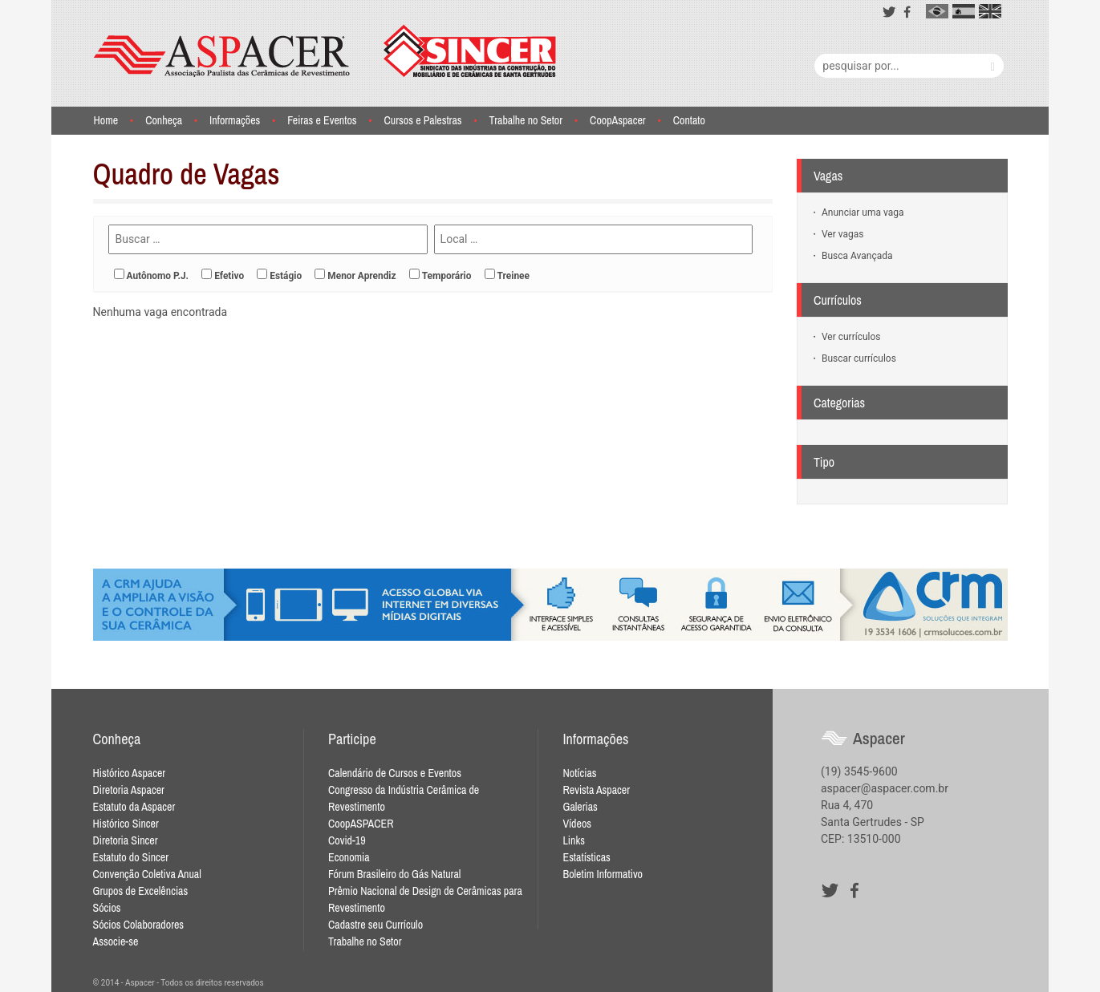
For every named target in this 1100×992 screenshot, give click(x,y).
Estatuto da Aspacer (134, 807)
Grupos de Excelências (141, 891)
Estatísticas (586, 857)
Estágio (286, 275)
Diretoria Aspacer (128, 790)
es (963, 11)
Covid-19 (347, 840)
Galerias (579, 807)
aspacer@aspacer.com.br (884, 788)
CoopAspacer (618, 120)
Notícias (579, 773)
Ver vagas (841, 234)
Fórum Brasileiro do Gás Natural (394, 874)
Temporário (447, 275)
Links (573, 840)
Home (105, 120)
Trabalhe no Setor (525, 120)
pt (937, 11)
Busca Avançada (855, 255)
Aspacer (325, 51)
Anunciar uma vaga (861, 212)
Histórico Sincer (126, 823)
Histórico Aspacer (129, 773)
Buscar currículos (857, 358)
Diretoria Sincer (125, 840)
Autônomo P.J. (158, 275)
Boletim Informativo (602, 874)
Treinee (513, 275)
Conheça (163, 120)
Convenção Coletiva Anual (147, 874)
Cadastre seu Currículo (375, 924)
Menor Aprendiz (361, 275)
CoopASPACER (360, 823)
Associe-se (116, 941)
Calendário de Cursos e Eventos (394, 773)
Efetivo (229, 275)
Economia (349, 857)
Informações (234, 120)
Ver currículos (850, 336)
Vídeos (576, 823)
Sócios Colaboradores (139, 924)
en (990, 11)
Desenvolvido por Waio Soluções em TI (748, 983)
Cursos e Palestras (423, 120)
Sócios (107, 908)
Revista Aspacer (596, 790)
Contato (689, 120)
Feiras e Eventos (321, 120)
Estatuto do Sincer (130, 857)
